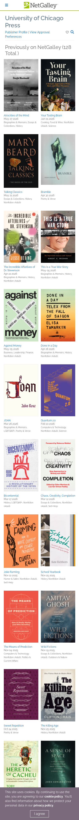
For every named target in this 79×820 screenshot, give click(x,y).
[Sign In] (7, 5)
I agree (39, 814)
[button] (67, 32)
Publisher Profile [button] (16, 32)
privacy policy (43, 805)
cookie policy (53, 796)
